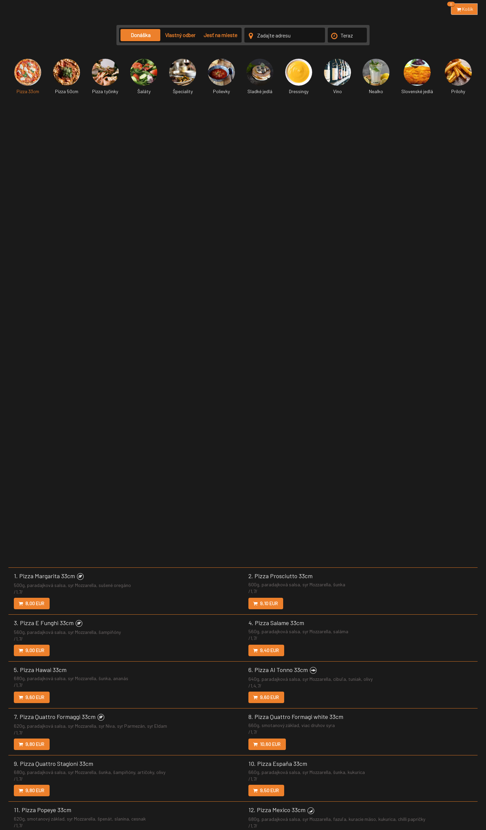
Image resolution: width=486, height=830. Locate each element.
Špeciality (182, 76)
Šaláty (143, 76)
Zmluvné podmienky (206, 799)
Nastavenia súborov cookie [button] (313, 799)
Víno (337, 76)
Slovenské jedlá (417, 76)
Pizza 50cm (66, 76)
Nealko (375, 76)
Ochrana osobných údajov (255, 799)
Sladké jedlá (259, 76)
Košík (462, 7)
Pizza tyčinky (105, 76)
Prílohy (458, 76)
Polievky (221, 76)
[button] (80, 107)
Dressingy (298, 76)
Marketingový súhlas (365, 799)
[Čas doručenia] (347, 35)
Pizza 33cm (27, 76)
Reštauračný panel (459, 799)
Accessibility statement (413, 799)
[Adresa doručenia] (284, 35)
